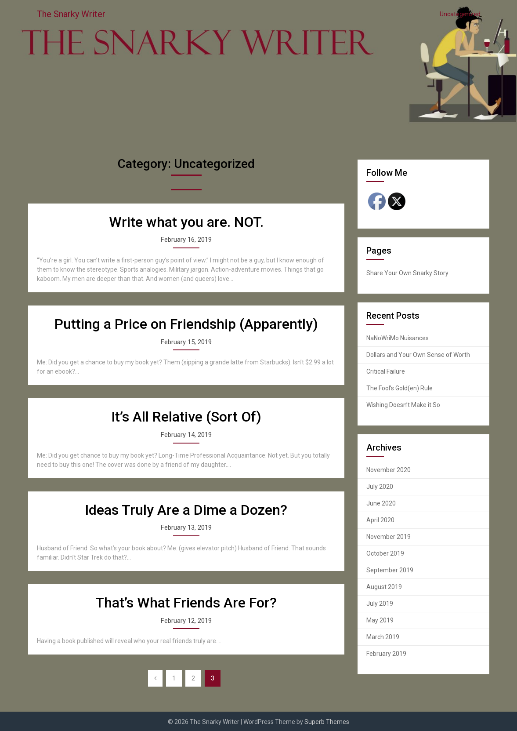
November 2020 (388, 469)
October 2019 (385, 553)
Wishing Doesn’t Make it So (403, 404)
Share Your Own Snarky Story (407, 272)
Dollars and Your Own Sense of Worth (418, 354)
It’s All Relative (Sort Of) (186, 416)
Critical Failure (385, 371)
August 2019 (384, 586)
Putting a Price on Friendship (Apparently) (186, 324)
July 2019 (379, 603)
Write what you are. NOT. (186, 222)
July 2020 (379, 486)
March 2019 (382, 636)
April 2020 (380, 520)
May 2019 (380, 620)
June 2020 (381, 503)
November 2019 (388, 536)
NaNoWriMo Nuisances (397, 338)
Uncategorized (460, 14)
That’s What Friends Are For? (186, 602)
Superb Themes (326, 721)
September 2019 (389, 570)
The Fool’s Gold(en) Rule (399, 388)
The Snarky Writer (71, 14)
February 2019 (386, 653)
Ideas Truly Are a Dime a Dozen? (186, 510)
